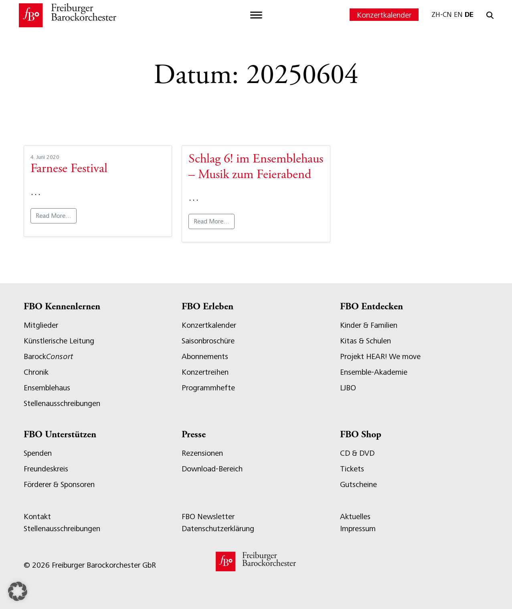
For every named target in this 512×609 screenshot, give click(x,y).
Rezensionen (202, 453)
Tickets (352, 468)
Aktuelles (355, 516)
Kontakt (37, 516)
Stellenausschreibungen (62, 403)
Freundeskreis (46, 468)
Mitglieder (41, 325)
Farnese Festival (68, 169)
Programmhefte (208, 387)
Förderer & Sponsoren (59, 484)
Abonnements (205, 356)
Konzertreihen (205, 372)
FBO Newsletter (208, 516)
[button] (17, 591)
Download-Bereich (212, 468)
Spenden (38, 453)
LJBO (348, 387)
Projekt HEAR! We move (380, 356)
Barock (48, 356)
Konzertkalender (384, 15)
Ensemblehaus (47, 387)
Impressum (358, 528)
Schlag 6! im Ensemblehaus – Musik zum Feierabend (255, 167)
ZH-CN (441, 14)
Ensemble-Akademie (373, 372)
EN (458, 14)
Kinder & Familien (368, 325)
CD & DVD (357, 453)
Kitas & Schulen (365, 340)
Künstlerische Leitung (59, 340)
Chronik (36, 372)
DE (469, 14)
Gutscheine (358, 484)
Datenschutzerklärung (218, 528)
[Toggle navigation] (256, 15)
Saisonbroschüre (208, 340)
